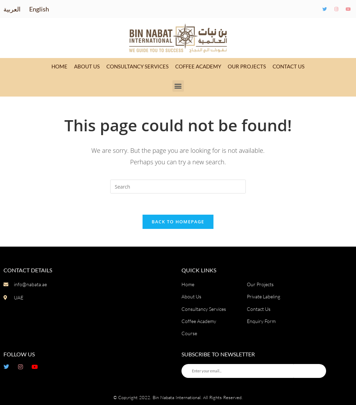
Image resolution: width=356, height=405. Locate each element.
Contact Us (289, 66)
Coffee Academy (198, 66)
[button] (178, 86)
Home (59, 66)
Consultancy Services (137, 66)
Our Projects (247, 66)
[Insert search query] (178, 186)
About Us (87, 66)
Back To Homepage (178, 221)
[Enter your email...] (237, 371)
